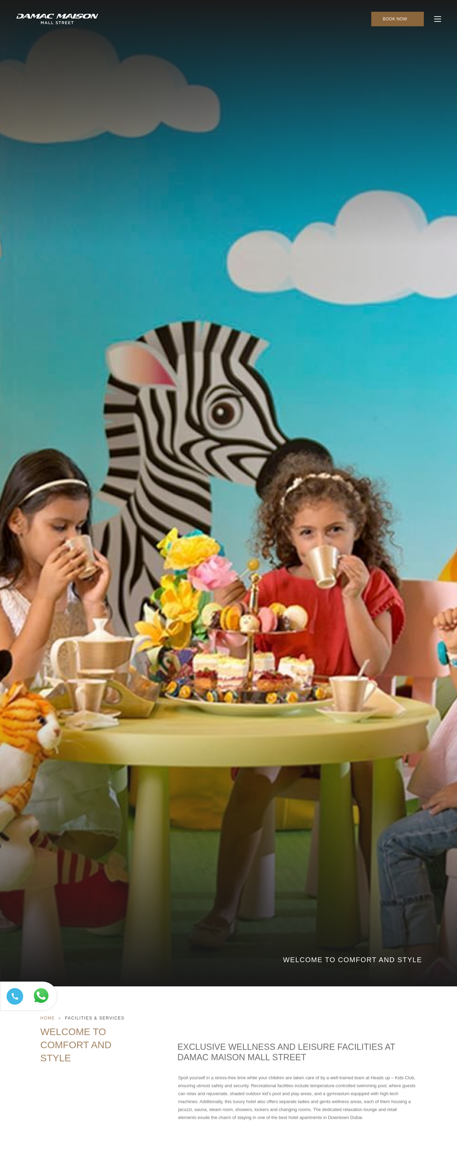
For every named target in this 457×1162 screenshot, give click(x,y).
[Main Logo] (57, 19)
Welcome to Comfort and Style (76, 1058)
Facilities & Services (94, 1032)
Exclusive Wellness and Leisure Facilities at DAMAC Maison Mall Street (286, 1079)
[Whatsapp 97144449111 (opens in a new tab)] (42, 1005)
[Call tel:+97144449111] (13, 1004)
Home (47, 1032)
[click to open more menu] (437, 19)
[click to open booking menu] (397, 19)
